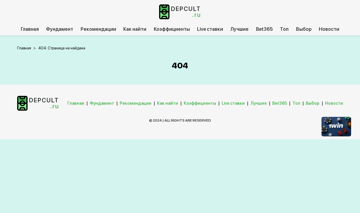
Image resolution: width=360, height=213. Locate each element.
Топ (284, 29)
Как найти (134, 29)
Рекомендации (98, 29)
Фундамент (59, 29)
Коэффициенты (172, 29)
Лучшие (239, 29)
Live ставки (210, 29)
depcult (186, 11)
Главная (30, 29)
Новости (329, 29)
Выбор (304, 29)
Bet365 (264, 29)
